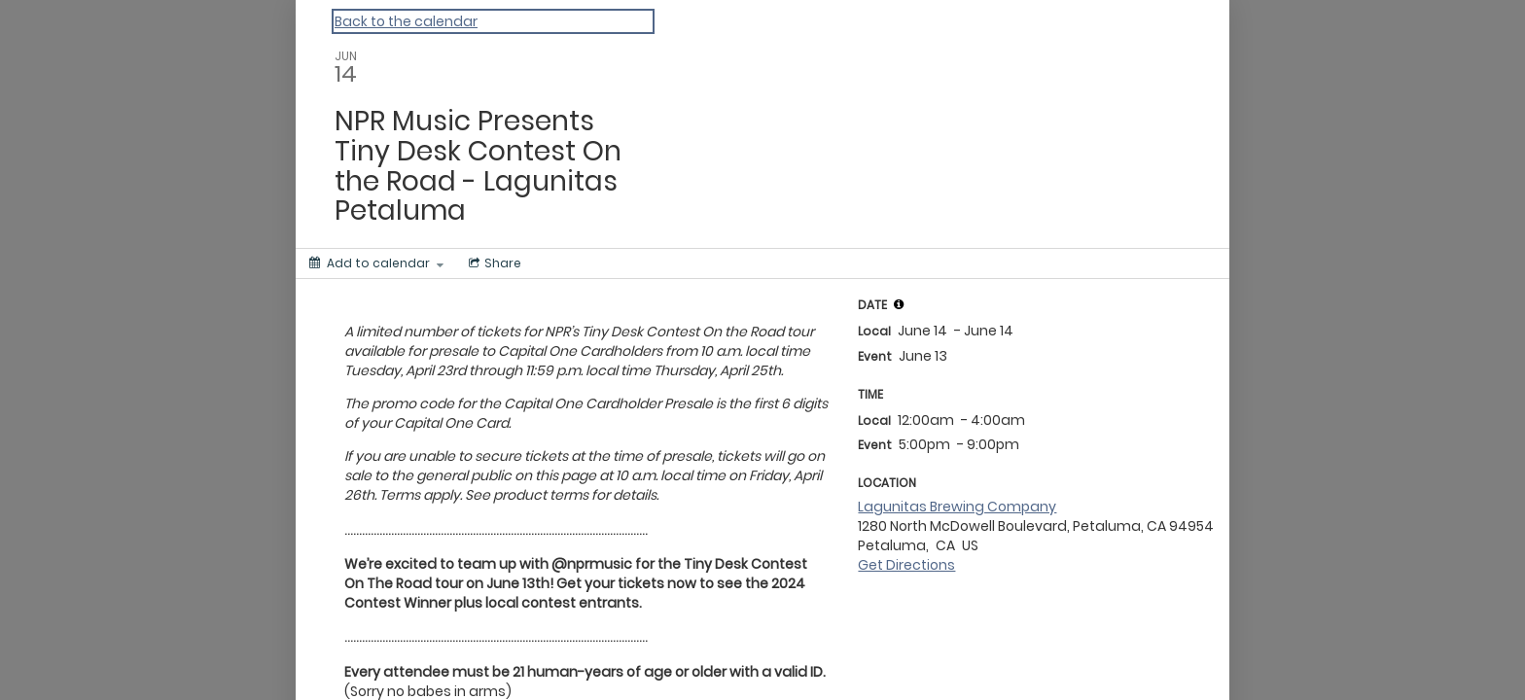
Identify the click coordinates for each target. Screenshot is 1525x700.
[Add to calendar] (376, 263)
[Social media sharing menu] (493, 263)
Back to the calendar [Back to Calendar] (406, 21)
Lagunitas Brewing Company (957, 506)
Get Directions (906, 565)
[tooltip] (899, 304)
